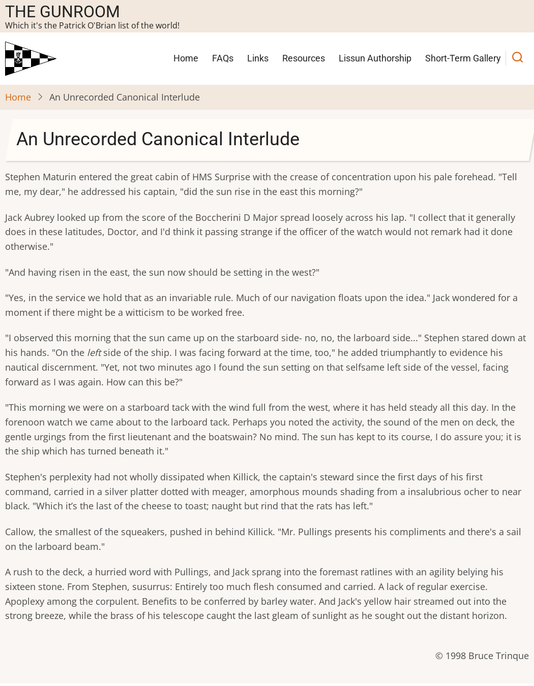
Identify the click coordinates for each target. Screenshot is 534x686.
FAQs (222, 58)
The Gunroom (62, 11)
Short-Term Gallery (463, 58)
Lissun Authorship (375, 58)
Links (258, 58)
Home (185, 58)
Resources (303, 58)
